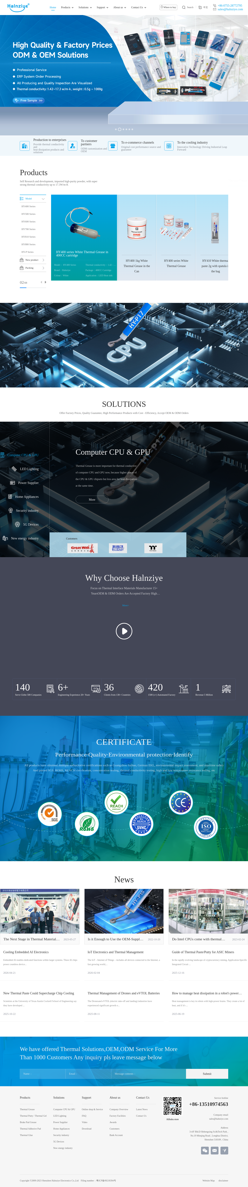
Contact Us (137, 7)
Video (84, 1122)
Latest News (142, 1109)
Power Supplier (60, 1122)
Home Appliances (61, 1129)
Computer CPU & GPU (64, 1109)
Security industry (61, 1135)
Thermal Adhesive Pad (201, 180)
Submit (207, 1073)
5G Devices (58, 1142)
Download (86, 1129)
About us (118, 7)
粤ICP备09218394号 (106, 1180)
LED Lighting (59, 1116)
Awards (113, 1122)
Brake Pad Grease (174, 180)
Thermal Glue (225, 180)
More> (125, 605)
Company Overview (119, 1109)
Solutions (83, 7)
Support (101, 7)
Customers (114, 1129)
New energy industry (63, 1148)
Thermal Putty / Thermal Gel (144, 180)
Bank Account (116, 1135)
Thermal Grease (115, 180)
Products (65, 7)
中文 (203, 7)
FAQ (84, 1116)
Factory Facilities (118, 1116)
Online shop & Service (92, 1109)
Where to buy (168, 7)
